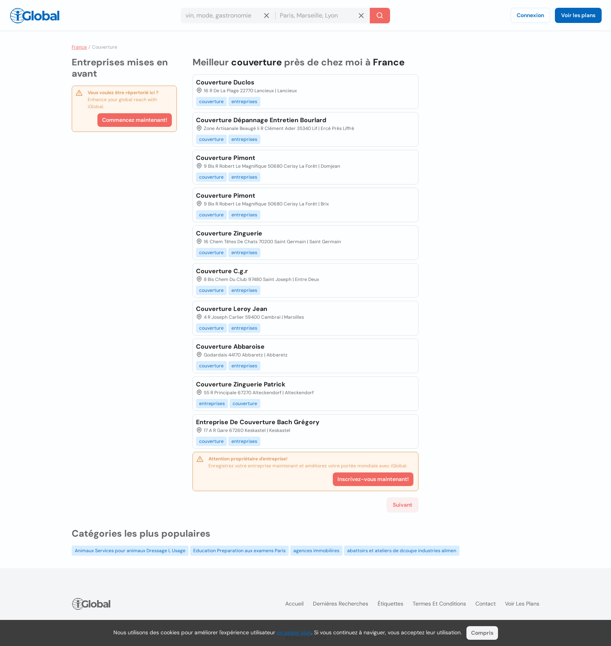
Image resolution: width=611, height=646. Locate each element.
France (79, 47)
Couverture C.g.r (222, 271)
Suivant (402, 504)
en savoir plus (294, 632)
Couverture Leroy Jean (231, 309)
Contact (485, 603)
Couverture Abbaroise (230, 346)
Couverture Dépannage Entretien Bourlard (261, 120)
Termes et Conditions (439, 603)
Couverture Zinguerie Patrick (240, 384)
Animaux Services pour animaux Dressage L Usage (130, 551)
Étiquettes (390, 603)
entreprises (244, 101)
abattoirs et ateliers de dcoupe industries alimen (401, 551)
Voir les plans (578, 15)
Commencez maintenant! (134, 119)
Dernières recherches (340, 603)
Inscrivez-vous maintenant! (373, 479)
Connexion (530, 15)
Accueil (294, 603)
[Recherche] (380, 15)
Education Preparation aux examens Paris (239, 551)
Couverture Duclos (225, 82)
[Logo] (34, 15)
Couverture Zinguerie (229, 233)
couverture (211, 101)
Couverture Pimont (225, 158)
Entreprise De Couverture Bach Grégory (258, 422)
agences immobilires (316, 551)
